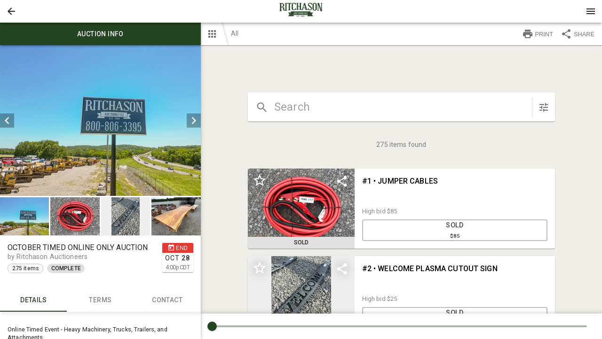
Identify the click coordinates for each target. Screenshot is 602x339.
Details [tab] (33, 300)
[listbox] (100, 120)
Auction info (100, 34)
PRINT (537, 34)
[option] (100, 120)
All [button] (234, 33)
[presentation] (301, 11)
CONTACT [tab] (167, 300)
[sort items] (543, 107)
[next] (194, 120)
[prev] (7, 120)
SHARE (577, 34)
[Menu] (590, 11)
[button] (11, 11)
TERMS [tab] (100, 300)
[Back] (11, 11)
